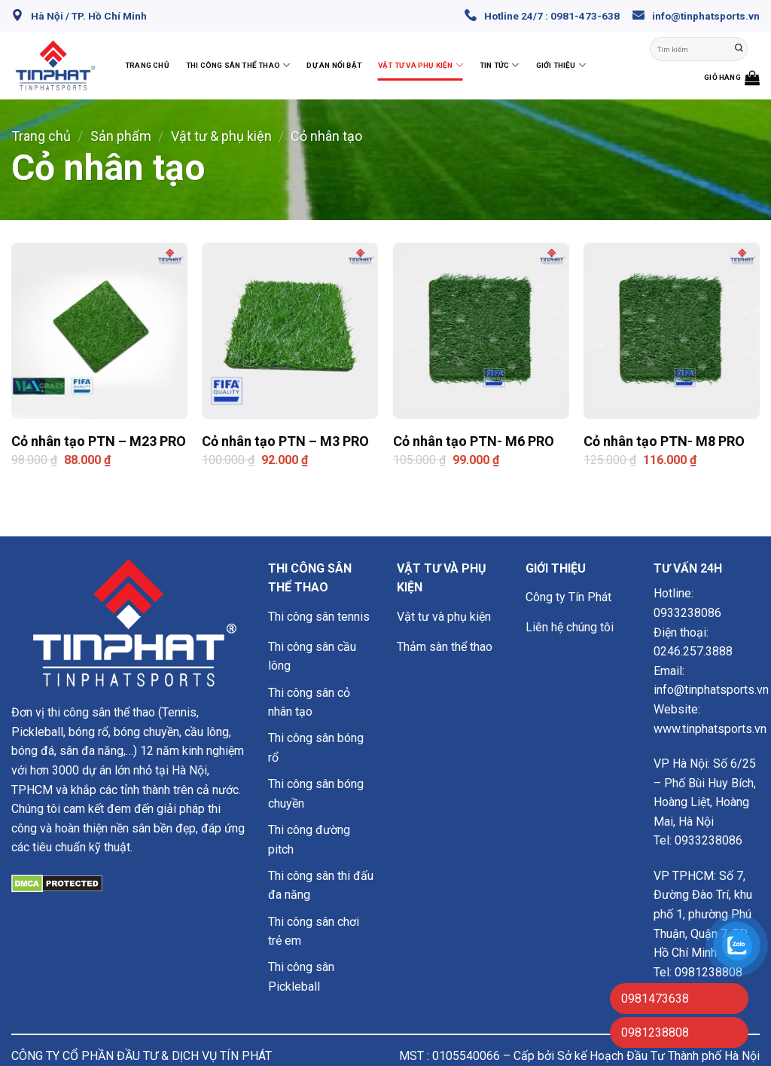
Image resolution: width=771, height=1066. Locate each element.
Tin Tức (500, 65)
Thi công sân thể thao (238, 65)
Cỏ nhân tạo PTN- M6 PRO (473, 441)
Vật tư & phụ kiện (221, 136)
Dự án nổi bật (333, 65)
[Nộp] (739, 49)
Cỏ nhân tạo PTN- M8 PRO (664, 441)
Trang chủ (147, 65)
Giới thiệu (561, 65)
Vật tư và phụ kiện (420, 65)
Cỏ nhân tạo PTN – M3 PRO (285, 441)
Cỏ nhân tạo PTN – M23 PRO (98, 441)
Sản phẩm (120, 136)
